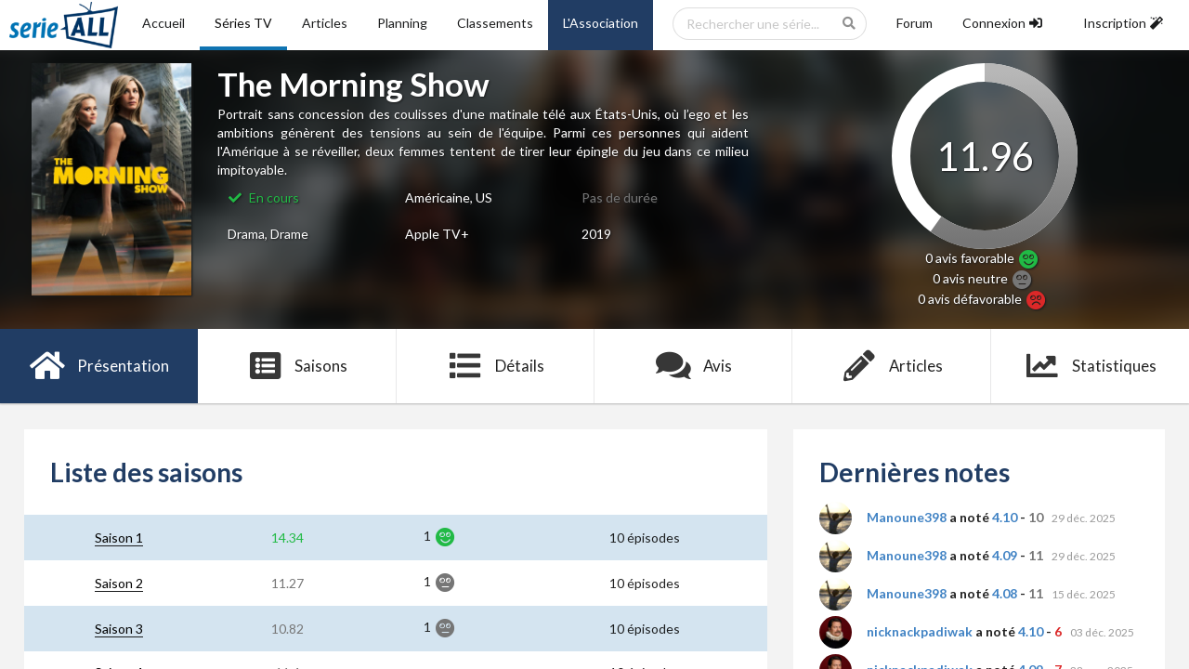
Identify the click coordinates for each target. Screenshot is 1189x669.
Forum (914, 23)
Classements (495, 23)
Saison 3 (119, 628)
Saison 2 (119, 583)
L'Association (600, 23)
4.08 (1004, 593)
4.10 (1004, 517)
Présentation (99, 366)
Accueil (163, 23)
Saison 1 (119, 537)
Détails (495, 366)
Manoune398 (907, 517)
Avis (693, 366)
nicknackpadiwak (920, 631)
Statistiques (1090, 366)
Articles (324, 23)
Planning (402, 23)
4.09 (1004, 555)
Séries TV (243, 23)
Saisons (297, 366)
